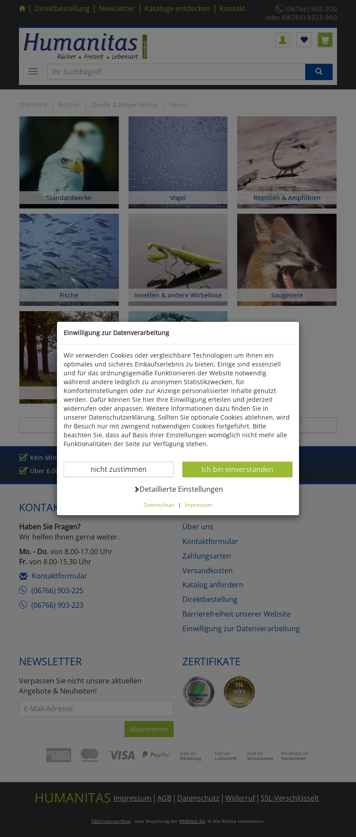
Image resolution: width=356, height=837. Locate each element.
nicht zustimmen (124, 469)
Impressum (198, 504)
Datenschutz (159, 504)
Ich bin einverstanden (237, 469)
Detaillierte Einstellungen (178, 489)
